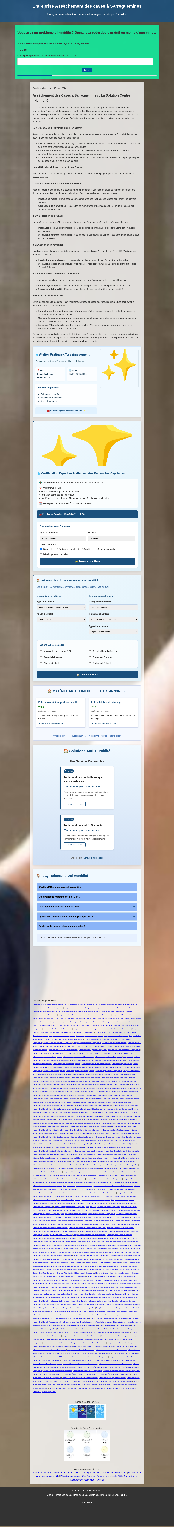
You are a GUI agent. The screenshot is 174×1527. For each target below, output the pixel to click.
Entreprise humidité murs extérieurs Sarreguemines (63, 1127)
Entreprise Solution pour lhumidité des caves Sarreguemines (122, 1288)
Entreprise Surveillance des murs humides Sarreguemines (106, 1295)
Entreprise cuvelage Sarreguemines (82, 1061)
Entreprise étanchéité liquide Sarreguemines (59, 1382)
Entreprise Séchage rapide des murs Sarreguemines (79, 1309)
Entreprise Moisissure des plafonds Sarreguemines (90, 1197)
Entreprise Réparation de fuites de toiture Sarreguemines (67, 1263)
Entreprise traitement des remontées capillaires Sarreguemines (81, 1337)
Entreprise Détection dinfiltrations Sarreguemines (105, 1082)
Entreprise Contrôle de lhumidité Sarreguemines (63, 1050)
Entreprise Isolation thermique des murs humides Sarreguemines (113, 1186)
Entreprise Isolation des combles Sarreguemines (70, 1179)
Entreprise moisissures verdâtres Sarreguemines (121, 1197)
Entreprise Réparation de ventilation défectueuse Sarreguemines (100, 1267)
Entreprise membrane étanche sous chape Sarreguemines (98, 1193)
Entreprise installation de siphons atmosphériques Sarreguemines (83, 1173)
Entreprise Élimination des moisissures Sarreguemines (115, 1364)
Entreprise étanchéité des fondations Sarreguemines (48, 1375)
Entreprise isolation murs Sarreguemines (125, 1183)
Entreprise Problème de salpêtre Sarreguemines (64, 1225)
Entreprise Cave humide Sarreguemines (116, 1036)
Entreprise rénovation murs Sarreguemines (75, 1260)
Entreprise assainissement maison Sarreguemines (109, 1012)
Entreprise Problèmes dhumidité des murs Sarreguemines (50, 1228)
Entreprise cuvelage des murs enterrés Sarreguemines (120, 1054)
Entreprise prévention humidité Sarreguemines (75, 1246)
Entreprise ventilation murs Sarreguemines (125, 1354)
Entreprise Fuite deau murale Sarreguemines (101, 1103)
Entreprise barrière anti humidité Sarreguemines (109, 1033)
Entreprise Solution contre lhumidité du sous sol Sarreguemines (99, 1284)
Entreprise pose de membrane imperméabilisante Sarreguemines (103, 1221)
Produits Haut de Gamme (103, 652)
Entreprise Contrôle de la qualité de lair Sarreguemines (102, 1047)
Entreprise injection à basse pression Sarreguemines (86, 1162)
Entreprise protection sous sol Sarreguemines (46, 1246)
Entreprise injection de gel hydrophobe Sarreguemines (65, 1148)
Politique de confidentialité (87, 1496)
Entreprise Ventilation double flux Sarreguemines (96, 1354)
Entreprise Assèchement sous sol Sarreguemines (75, 1026)
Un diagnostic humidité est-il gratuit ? (59, 897)
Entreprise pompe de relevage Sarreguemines (57, 1218)
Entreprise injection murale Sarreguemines (45, 1159)
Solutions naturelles (105, 550)
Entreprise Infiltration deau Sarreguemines (122, 1141)
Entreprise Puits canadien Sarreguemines (103, 1246)
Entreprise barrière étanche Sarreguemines (62, 1036)
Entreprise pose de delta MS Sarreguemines (116, 1218)
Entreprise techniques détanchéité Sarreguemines (122, 1312)
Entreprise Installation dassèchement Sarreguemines (116, 1169)
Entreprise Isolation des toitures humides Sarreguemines (66, 1183)
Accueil (50, 1496)
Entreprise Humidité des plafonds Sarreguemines (118, 1117)
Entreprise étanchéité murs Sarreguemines (87, 1382)
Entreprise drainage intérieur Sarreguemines (125, 1064)
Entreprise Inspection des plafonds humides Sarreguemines (88, 1166)
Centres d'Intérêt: (48, 545)
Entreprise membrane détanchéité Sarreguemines (65, 1193)
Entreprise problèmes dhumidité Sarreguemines (93, 1232)
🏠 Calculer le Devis (87, 675)
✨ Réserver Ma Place (87, 562)
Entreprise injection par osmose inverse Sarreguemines (105, 1159)
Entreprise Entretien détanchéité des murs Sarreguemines (60, 1099)
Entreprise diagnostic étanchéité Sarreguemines (96, 1064)
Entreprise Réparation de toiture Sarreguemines (65, 1267)
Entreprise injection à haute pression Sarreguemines (119, 1162)
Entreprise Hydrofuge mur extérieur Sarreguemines (63, 1141)
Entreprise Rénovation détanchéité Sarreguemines (125, 1256)
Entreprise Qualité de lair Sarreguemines (129, 1246)
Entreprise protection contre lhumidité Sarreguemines (59, 1239)
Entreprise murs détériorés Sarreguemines (70, 1204)
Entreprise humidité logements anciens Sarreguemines (110, 1124)
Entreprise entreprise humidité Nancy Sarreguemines (64, 1092)
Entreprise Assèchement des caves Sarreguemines (58, 1019)
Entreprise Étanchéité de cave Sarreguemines (72, 1368)
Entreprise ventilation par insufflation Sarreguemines (125, 1357)
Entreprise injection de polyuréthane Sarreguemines (58, 1152)
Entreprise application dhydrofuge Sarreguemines (82, 1005)
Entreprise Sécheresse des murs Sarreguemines (110, 1309)
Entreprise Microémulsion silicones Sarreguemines (58, 1197)
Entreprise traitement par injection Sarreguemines (58, 1347)
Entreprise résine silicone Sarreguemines (55, 1281)
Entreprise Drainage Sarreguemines (54, 1071)
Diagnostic (47, 550)
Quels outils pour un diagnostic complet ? (62, 927)
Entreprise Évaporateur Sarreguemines (44, 1392)
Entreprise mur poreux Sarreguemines (122, 1200)
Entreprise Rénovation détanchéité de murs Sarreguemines (91, 1256)
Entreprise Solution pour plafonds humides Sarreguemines (84, 1291)
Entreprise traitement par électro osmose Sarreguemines (91, 1347)
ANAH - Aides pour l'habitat (46, 1473)
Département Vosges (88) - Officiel (87, 1480)
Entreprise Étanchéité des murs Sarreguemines (115, 1375)
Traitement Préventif (100, 664)
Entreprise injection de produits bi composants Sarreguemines (94, 1152)
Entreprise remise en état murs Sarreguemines (47, 1249)
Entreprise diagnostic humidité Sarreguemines (66, 1064)
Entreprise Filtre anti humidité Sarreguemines (72, 1103)
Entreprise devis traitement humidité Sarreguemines (109, 1061)
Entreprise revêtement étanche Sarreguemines (98, 1253)
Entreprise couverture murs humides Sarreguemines (124, 1050)
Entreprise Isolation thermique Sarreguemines (109, 1190)
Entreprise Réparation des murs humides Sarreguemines (70, 1270)
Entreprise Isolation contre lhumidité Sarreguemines (113, 1176)
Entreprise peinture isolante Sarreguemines (74, 1214)
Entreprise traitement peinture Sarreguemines (123, 1347)
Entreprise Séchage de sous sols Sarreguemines (47, 1309)
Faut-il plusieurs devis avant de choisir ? (61, 907)
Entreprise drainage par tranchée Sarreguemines (47, 1068)
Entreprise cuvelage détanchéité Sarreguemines (47, 1057)
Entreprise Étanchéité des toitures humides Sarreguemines (80, 1378)
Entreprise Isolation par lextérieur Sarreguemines (47, 1186)
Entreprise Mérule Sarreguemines (43, 1207)
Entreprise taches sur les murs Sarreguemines (62, 1312)
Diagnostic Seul (49, 664)
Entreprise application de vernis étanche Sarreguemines (49, 1005)
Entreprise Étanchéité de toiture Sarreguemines (57, 1371)
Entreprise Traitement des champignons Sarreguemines (80, 1333)
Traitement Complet (100, 658)
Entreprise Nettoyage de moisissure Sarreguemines (69, 1207)
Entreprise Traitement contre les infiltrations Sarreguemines (61, 1323)
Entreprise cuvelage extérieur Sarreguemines (108, 1057)
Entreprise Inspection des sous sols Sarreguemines (122, 1166)
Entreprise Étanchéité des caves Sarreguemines (87, 1371)
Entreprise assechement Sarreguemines (99, 1015)
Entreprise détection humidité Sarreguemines (56, 1085)
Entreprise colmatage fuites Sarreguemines (97, 1040)
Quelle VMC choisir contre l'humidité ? (60, 888)
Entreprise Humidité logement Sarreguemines (79, 1124)
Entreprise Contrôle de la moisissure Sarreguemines (68, 1047)
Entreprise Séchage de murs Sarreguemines (90, 1305)
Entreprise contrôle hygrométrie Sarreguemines (93, 1050)
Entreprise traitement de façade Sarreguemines (127, 1323)
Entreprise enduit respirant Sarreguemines (116, 1089)
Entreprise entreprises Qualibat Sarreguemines (95, 1092)
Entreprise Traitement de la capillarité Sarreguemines (49, 1326)
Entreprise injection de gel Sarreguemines (95, 1148)
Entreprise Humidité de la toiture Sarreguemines (104, 1113)
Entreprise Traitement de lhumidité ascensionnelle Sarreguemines (77, 1330)
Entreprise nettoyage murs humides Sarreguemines (68, 1211)
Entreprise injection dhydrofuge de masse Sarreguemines (88, 1155)
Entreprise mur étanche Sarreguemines (44, 1204)
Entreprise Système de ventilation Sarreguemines (96, 1302)
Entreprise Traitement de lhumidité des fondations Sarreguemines (117, 1330)
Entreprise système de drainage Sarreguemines (97, 1298)
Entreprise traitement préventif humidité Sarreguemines (49, 1350)
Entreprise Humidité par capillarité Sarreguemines (95, 1127)
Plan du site (107, 1496)
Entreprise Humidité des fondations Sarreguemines (58, 1117)
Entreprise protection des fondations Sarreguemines (92, 1239)
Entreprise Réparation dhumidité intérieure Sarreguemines (113, 1274)
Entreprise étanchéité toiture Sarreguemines (91, 1389)
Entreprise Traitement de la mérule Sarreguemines (81, 1326)
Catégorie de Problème (100, 602)
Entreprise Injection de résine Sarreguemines (56, 1155)
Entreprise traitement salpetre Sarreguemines (80, 1350)
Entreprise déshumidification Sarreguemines (56, 1078)
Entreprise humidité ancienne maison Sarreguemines (59, 1106)
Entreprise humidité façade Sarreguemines (69, 1120)
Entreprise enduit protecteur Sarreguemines (89, 1089)
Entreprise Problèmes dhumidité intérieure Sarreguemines (60, 1232)
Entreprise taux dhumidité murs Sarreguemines (91, 1312)
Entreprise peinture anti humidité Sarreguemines (125, 1211)
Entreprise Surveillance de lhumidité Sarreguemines (72, 1295)
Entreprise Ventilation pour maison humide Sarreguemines (78, 1361)
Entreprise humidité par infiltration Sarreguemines (58, 1131)
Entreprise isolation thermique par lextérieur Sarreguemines (76, 1190)
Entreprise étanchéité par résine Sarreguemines (105, 1385)
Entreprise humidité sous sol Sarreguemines (105, 1134)
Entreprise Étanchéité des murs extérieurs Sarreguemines (82, 1375)
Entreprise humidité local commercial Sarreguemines (48, 1124)
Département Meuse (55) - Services (77, 1477)
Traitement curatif (66, 550)
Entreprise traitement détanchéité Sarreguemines (116, 1337)
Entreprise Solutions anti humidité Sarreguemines (118, 1291)
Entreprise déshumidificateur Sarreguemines (98, 1075)
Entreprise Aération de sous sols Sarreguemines (57, 1029)
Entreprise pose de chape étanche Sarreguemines (87, 1218)
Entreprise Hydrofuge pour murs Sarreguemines (94, 1141)
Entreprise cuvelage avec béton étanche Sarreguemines (86, 1054)
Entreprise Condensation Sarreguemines (114, 1043)
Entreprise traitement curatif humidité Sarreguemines (96, 1323)
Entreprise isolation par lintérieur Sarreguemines (77, 1186)
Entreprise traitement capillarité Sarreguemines (103, 1319)
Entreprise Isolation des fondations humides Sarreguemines (104, 1179)
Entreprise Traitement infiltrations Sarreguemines (99, 1340)
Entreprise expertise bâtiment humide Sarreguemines (95, 1099)
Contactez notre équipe (93, 859)
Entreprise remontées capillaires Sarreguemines (77, 1249)
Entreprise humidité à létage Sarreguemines (56, 1138)
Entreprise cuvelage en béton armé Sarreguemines (78, 1057)
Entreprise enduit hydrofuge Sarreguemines (62, 1089)
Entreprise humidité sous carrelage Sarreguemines (75, 1134)
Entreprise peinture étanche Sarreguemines (101, 1214)
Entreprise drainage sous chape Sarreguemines (108, 1068)
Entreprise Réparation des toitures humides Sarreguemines (106, 1270)
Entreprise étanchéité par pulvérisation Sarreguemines (73, 1385)
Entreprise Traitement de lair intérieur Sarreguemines (114, 1326)
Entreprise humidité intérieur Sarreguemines (123, 1120)
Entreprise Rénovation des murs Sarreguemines (57, 1256)
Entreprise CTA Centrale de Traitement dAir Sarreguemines (50, 1054)
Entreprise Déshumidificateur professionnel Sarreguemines (66, 1075)
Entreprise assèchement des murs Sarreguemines (90, 1019)
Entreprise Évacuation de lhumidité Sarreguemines (121, 1389)
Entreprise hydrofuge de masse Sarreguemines (110, 1138)
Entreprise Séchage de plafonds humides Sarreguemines (122, 1305)
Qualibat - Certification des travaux (109, 1473)
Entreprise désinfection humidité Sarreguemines (85, 1078)
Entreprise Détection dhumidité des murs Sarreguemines (72, 1082)
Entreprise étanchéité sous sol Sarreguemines (63, 1389)
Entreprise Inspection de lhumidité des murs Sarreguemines (51, 1166)
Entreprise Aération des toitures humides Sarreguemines (77, 1033)
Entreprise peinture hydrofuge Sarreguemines (46, 1214)
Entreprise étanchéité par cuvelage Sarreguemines (116, 1382)
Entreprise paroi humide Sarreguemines (98, 1211)
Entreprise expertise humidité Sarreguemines (125, 1099)
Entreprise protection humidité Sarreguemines (91, 1242)
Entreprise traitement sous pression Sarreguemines (111, 1350)
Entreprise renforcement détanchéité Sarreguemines (108, 1249)
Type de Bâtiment (45, 602)
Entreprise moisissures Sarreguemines (44, 1200)
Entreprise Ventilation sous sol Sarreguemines (111, 1361)
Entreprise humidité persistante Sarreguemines (88, 1131)
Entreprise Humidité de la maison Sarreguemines (73, 1113)
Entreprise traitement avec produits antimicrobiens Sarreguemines (68, 1319)
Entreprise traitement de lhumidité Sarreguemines (48, 1333)
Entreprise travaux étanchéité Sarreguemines (67, 1354)
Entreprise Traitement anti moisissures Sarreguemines (107, 1316)
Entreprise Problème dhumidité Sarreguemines (94, 1225)
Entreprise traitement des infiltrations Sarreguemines (114, 1333)
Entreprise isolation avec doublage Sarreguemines (81, 1176)
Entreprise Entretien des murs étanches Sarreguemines (59, 1096)
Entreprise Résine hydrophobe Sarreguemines (101, 1277)
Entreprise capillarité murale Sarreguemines (89, 1036)
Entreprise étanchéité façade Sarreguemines (112, 1378)
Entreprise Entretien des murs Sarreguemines (91, 1096)
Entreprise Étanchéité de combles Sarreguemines (102, 1368)
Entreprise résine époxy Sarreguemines (81, 1281)
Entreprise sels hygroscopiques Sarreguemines (108, 1281)
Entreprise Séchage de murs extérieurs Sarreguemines (59, 1305)
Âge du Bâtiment (45, 614)
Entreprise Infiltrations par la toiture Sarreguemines (106, 1145)
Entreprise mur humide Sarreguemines (68, 1200)
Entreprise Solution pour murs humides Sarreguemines (49, 1291)
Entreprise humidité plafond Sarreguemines (116, 1131)
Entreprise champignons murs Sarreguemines (69, 1040)
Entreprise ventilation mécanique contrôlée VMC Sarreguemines (52, 1357)
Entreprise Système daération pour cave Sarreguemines (65, 1298)
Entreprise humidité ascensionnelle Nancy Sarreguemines (93, 1106)
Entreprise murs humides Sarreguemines (96, 1204)
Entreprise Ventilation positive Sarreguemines (46, 1361)
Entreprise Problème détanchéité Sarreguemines (124, 1225)
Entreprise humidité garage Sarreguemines (96, 1120)
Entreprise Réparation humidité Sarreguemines (72, 1277)
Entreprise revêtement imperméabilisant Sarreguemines (66, 1253)
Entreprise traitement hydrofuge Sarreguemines (69, 1340)
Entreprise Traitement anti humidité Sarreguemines (74, 1316)
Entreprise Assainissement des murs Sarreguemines (111, 1009)
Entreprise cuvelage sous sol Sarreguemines (56, 1061)
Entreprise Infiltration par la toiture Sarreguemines (48, 1145)
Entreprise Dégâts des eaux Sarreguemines (109, 1071)
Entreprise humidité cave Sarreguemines (119, 1110)
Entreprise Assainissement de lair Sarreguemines (79, 1009)
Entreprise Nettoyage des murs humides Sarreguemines (103, 1207)
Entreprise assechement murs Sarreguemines (72, 1015)
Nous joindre (120, 1496)
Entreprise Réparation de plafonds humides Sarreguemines (103, 1263)
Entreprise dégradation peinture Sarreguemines (80, 1071)
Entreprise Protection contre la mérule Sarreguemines (89, 1235)
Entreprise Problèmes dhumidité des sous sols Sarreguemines (87, 1228)
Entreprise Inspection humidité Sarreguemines (85, 1169)
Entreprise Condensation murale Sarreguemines (57, 1043)
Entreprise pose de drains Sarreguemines (70, 1221)
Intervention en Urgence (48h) (56, 652)
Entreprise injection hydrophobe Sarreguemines (121, 1155)
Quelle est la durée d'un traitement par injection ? (66, 917)
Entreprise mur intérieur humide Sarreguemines (96, 1200)
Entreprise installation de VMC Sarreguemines (118, 1173)
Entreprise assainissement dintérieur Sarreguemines (77, 1012)
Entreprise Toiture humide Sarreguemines (45, 1316)
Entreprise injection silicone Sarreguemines (56, 1162)
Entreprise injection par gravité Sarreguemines (73, 1159)
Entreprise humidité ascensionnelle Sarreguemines (58, 1110)
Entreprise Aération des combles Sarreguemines (116, 1029)
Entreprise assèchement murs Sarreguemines (120, 1019)
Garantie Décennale (51, 658)
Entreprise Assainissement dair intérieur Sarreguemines (115, 1005)
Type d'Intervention (98, 627)
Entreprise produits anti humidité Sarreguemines (57, 1235)
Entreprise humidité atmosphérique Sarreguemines (90, 1110)
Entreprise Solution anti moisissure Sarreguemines (64, 1284)
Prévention (85, 550)
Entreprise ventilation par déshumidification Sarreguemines (90, 1357)
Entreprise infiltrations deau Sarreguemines (77, 1145)
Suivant (87, 71)
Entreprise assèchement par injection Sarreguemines (76, 1023)
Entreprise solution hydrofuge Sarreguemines (89, 1288)
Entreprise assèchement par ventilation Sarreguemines (109, 1023)
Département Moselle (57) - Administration (117, 1477)
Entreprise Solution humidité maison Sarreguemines (58, 1288)
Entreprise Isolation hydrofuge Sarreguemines (97, 1183)
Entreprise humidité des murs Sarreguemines (88, 1117)
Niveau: (92, 533)
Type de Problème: (49, 533)
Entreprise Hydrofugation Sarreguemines (83, 1138)
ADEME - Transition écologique (76, 1473)
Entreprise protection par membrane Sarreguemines (122, 1242)
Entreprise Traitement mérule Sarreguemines (56, 1343)
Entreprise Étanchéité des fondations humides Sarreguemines (121, 1371)
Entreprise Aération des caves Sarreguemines (87, 1029)
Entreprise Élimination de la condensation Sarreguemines (80, 1364)
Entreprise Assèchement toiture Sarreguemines (105, 1026)
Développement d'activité (54, 555)
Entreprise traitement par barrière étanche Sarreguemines (88, 1343)
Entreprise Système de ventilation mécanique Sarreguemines (61, 1302)
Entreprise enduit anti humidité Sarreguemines (85, 1085)
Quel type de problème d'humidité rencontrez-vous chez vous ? (47, 56)
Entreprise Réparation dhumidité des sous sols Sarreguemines (76, 1274)
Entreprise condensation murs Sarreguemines (87, 1043)
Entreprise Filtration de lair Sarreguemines (45, 1103)
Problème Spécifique (99, 614)
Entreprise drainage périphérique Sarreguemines (78, 1068)
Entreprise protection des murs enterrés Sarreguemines (59, 1242)
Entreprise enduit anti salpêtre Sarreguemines (114, 1085)
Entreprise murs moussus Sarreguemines (122, 1204)
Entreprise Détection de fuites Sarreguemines (114, 1078)
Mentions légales (64, 1496)
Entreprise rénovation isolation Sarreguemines (46, 1260)
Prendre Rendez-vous (74, 805)
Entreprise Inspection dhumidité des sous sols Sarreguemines (51, 1169)
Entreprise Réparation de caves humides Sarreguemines (106, 1260)
